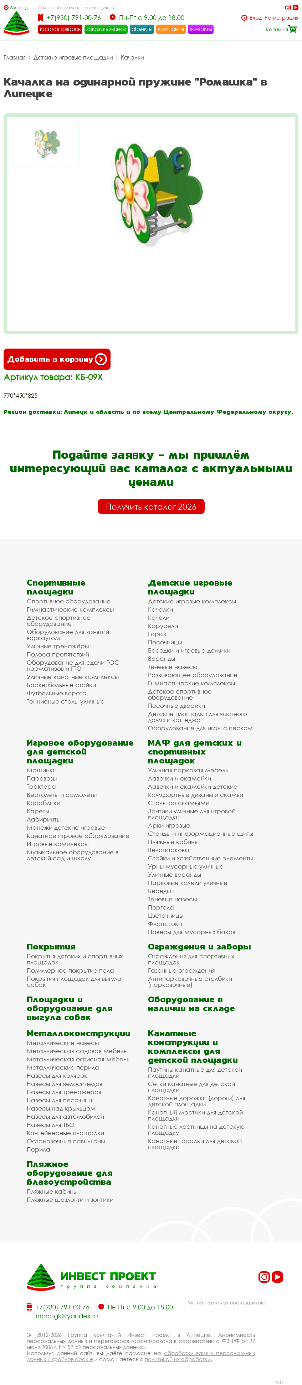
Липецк (19, 7)
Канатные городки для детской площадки (195, 1144)
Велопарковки (169, 850)
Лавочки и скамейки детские (192, 786)
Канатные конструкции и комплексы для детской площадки (193, 1046)
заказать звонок (106, 28)
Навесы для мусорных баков (191, 932)
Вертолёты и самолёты (62, 795)
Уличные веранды (174, 874)
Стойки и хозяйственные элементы (200, 858)
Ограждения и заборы (199, 946)
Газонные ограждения (181, 970)
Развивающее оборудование (192, 675)
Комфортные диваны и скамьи (195, 795)
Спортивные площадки (56, 587)
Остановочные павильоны (66, 1141)
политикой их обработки (178, 1359)
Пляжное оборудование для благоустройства (70, 1172)
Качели (158, 617)
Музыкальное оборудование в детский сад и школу (72, 855)
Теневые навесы (172, 667)
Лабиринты (44, 819)
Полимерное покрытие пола (70, 970)
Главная (15, 57)
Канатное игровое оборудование (78, 836)
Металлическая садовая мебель (77, 1051)
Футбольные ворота (57, 693)
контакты (201, 28)
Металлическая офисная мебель (78, 1059)
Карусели (163, 626)
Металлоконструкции (78, 1033)
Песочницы (165, 642)
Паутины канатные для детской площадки (195, 1072)
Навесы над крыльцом (61, 1108)
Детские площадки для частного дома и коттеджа (197, 717)
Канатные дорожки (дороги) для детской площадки (196, 1101)
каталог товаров (60, 28)
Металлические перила (63, 1067)
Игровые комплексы (57, 844)
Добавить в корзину (57, 359)
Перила (38, 1149)
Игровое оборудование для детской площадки (80, 751)
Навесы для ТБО (51, 1125)
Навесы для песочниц (59, 1100)
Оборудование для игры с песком (200, 728)
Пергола (161, 907)
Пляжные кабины (173, 842)
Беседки (161, 891)
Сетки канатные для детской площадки (191, 1087)
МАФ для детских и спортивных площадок (195, 751)
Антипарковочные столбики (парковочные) (190, 981)
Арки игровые (169, 825)
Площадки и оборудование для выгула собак (70, 1008)
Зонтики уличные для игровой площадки (191, 814)
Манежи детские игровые (66, 827)
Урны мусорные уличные (186, 866)
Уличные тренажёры (58, 646)
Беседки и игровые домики (189, 650)
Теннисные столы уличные (65, 701)
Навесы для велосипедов (64, 1084)
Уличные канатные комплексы (73, 677)
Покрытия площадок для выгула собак (74, 981)
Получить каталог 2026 (151, 506)
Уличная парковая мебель (188, 770)
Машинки (41, 770)
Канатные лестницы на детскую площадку (196, 1129)
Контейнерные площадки (65, 1133)
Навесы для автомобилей (65, 1116)
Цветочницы (165, 915)
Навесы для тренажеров (64, 1092)
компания (171, 28)
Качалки (132, 57)
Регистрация (281, 18)
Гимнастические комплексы (70, 609)
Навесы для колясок (57, 1075)
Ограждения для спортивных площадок (191, 959)
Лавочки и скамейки (179, 778)
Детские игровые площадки (73, 57)
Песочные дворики (176, 705)
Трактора (41, 786)
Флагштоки (165, 924)
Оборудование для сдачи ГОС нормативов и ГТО (73, 665)
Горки (157, 634)
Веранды (161, 658)
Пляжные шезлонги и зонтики (70, 1199)
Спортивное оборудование (69, 601)
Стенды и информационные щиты (200, 833)
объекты (142, 28)
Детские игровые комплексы (192, 601)
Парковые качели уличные (187, 883)
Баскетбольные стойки (61, 685)
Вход (256, 18)
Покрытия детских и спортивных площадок (75, 959)
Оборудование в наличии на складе (191, 1004)
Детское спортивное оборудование (59, 620)
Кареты (38, 811)
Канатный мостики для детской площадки (195, 1115)
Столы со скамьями (178, 803)
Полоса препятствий (58, 654)
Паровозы (42, 778)
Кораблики (43, 803)
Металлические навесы (63, 1043)
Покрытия (51, 946)
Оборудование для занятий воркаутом (68, 635)
